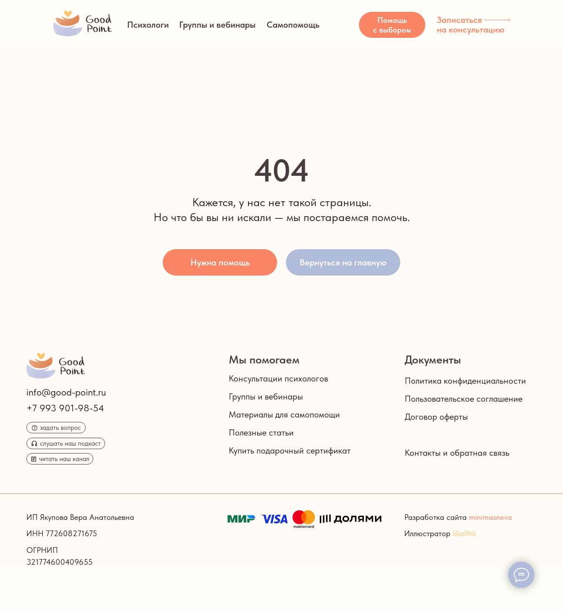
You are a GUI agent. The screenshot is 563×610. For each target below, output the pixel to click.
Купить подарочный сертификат (290, 450)
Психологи (148, 24)
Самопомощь (293, 24)
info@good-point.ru (66, 392)
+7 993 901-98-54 (65, 408)
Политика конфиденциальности (465, 380)
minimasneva (490, 517)
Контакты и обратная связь (457, 452)
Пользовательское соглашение (464, 398)
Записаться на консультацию (471, 25)
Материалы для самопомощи (284, 414)
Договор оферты (436, 416)
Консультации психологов (278, 378)
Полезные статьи (261, 432)
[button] (392, 25)
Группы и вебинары (217, 24)
